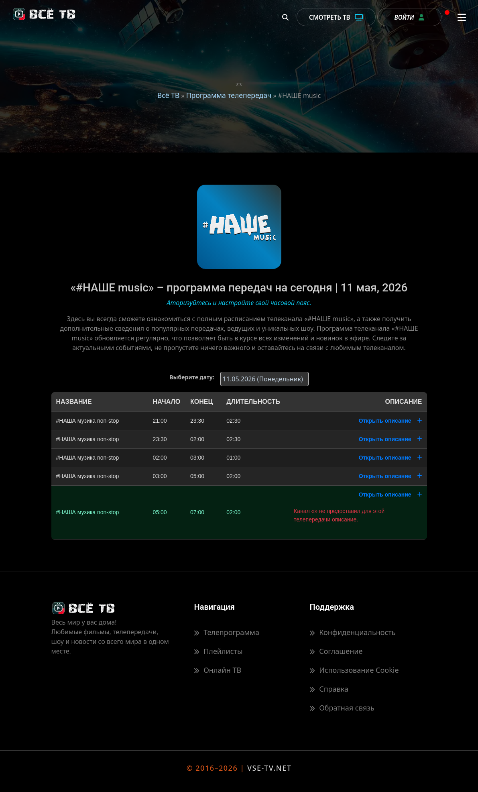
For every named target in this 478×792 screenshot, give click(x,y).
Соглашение (335, 651)
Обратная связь (341, 708)
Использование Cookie (354, 670)
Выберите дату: (191, 377)
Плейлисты (218, 651)
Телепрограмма (226, 632)
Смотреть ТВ (336, 17)
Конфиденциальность (352, 632)
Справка (328, 689)
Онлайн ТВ (217, 670)
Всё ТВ (168, 95)
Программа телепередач (229, 95)
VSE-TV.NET (269, 768)
